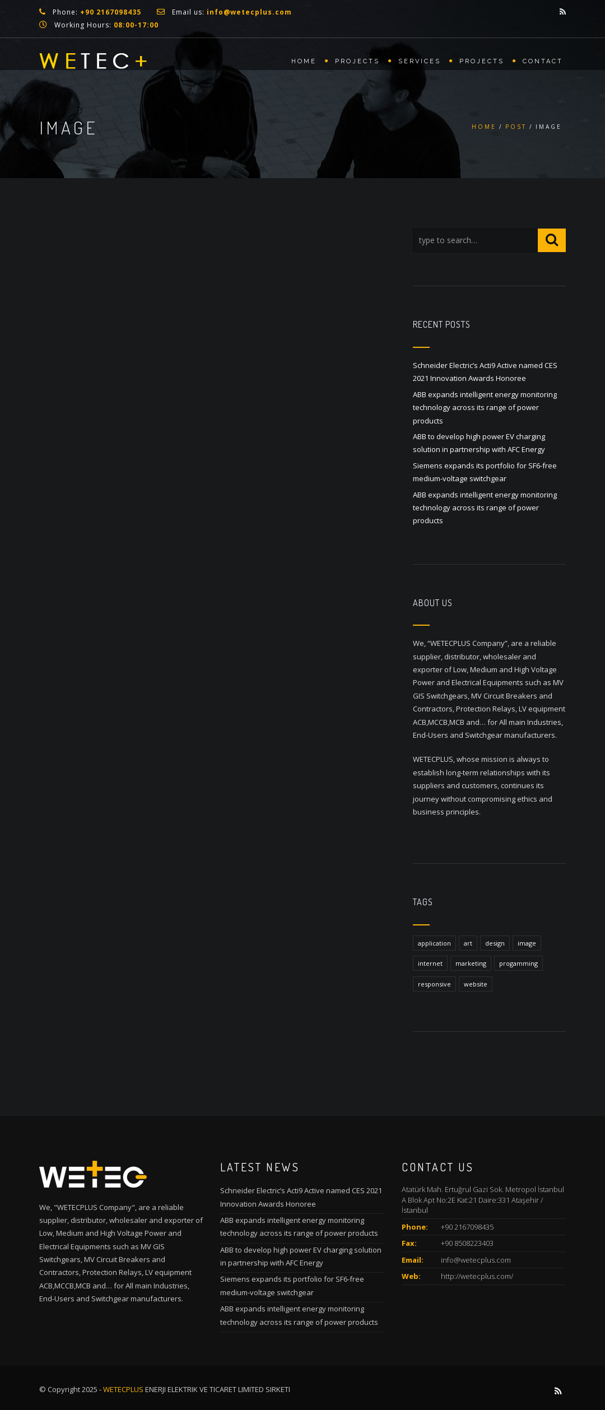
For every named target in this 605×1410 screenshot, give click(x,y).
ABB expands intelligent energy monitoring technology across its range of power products (485, 407)
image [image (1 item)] (527, 943)
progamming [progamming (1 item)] (518, 963)
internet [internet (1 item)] (430, 963)
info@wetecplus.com (476, 1260)
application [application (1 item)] (434, 943)
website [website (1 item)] (475, 984)
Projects (357, 61)
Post (516, 127)
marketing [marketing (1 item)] (470, 963)
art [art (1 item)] (468, 943)
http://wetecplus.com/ (477, 1276)
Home (304, 61)
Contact (543, 61)
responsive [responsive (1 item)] (434, 984)
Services (419, 61)
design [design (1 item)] (495, 943)
